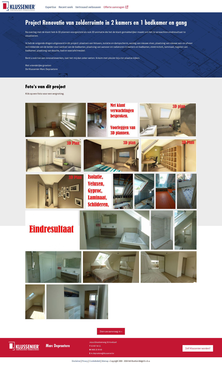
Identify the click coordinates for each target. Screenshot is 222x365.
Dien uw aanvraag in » (111, 331)
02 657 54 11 (95, 346)
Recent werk (66, 7)
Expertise (50, 7)
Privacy (85, 361)
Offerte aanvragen (115, 7)
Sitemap (105, 361)
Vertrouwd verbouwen (88, 7)
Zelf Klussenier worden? (197, 348)
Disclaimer (76, 361)
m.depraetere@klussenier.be (102, 353)
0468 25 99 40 (96, 349)
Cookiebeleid (94, 361)
